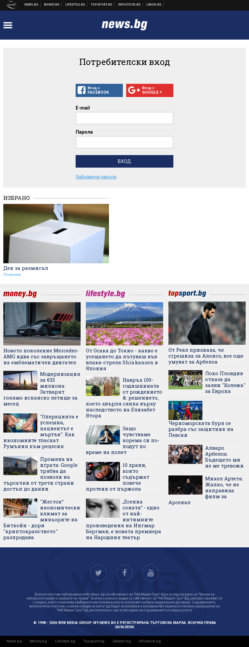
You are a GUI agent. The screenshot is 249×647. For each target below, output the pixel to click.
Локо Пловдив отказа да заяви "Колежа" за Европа (225, 382)
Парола (84, 132)
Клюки (75, 4)
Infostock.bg (150, 641)
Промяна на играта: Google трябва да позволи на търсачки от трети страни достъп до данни (40, 474)
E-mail (83, 108)
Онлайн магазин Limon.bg (154, 4)
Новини (31, 4)
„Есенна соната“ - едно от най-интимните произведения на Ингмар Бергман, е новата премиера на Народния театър (123, 519)
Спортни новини (102, 4)
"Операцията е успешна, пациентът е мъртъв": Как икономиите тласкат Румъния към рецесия (40, 431)
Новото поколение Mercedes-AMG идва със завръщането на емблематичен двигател (41, 356)
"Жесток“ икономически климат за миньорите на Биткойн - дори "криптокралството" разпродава (41, 519)
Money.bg (38, 641)
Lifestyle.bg (65, 641)
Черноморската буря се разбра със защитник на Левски (200, 429)
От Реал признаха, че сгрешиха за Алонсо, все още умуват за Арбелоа (205, 355)
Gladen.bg (122, 641)
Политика (12, 275)
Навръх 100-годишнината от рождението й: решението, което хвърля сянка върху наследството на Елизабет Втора (124, 397)
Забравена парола (96, 176)
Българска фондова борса (129, 4)
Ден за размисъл (25, 268)
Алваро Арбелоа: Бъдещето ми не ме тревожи (224, 457)
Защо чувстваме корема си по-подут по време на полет (123, 440)
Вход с (99, 90)
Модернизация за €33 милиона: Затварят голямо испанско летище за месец (41, 388)
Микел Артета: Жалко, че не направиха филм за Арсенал (205, 490)
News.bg (14, 641)
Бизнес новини (52, 4)
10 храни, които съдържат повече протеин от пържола (117, 477)
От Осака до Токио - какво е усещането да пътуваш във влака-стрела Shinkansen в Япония (122, 359)
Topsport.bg (93, 641)
